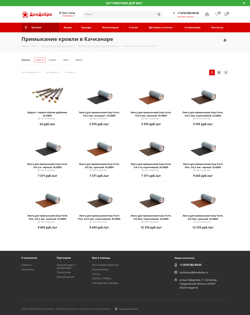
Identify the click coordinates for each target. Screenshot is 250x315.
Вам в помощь (101, 257)
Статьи (96, 273)
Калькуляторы (100, 269)
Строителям (64, 272)
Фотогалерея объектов (105, 264)
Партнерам (64, 257)
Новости (26, 264)
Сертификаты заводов (105, 282)
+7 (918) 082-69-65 (188, 13)
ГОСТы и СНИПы (101, 278)
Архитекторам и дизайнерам (66, 266)
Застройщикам (65, 276)
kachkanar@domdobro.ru (194, 272)
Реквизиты (27, 269)
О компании (29, 257)
